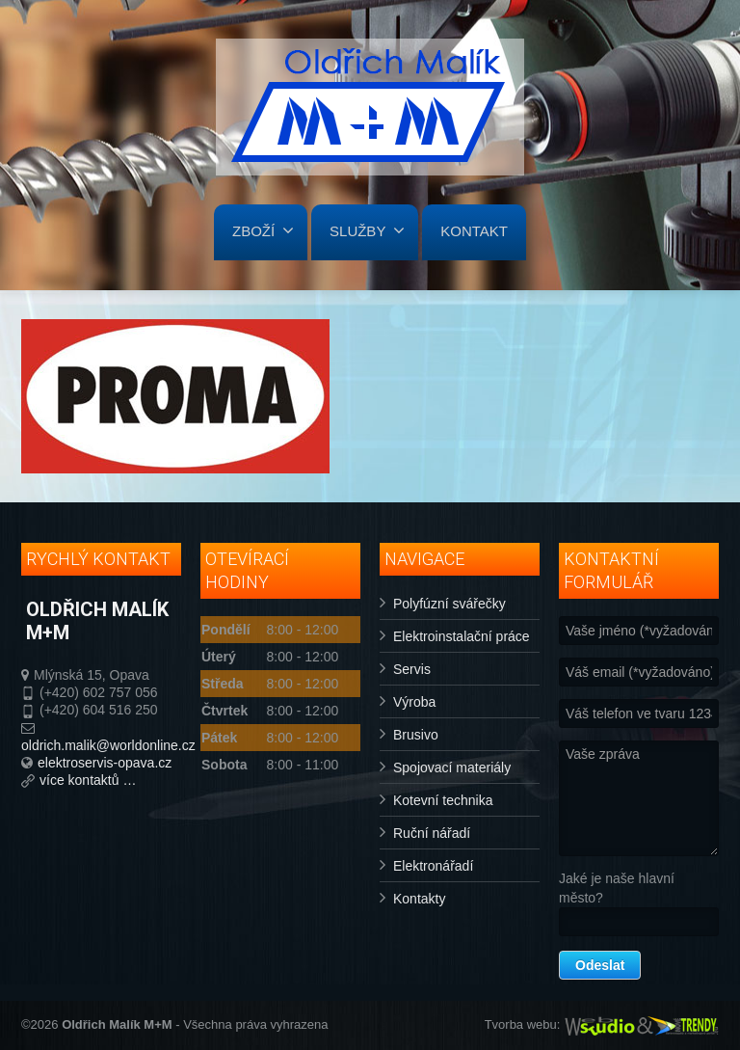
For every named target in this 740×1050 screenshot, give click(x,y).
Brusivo (415, 734)
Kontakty (419, 898)
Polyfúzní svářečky (449, 603)
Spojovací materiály (452, 767)
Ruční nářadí (431, 833)
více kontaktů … (88, 780)
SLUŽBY (367, 230)
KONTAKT (474, 231)
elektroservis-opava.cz (105, 762)
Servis (412, 669)
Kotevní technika (443, 800)
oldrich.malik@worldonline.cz (108, 745)
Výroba (414, 702)
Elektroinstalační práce (461, 636)
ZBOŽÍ (263, 230)
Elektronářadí (433, 866)
